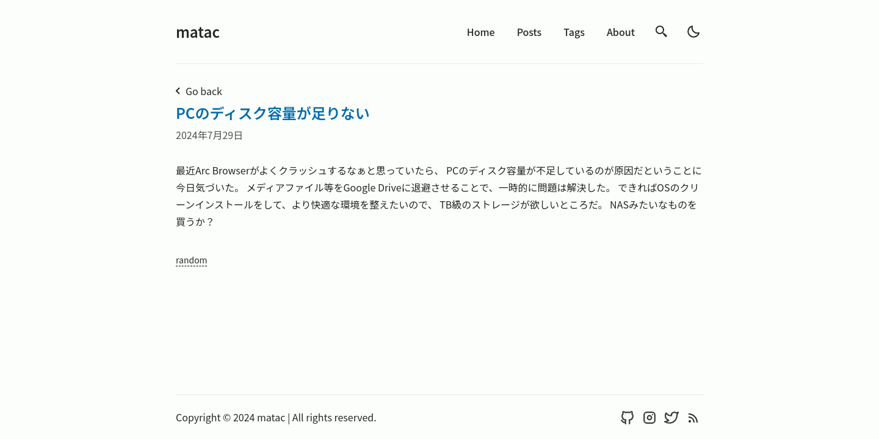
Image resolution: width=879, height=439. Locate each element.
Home (481, 31)
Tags (574, 31)
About (621, 31)
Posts (529, 31)
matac (198, 31)
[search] (661, 31)
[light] (693, 31)
